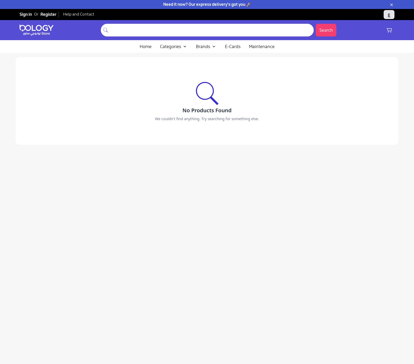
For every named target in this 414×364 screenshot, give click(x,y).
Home (146, 46)
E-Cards (233, 46)
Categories (173, 46)
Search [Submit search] (326, 30)
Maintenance (262, 46)
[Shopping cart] (389, 30)
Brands (206, 46)
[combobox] (212, 30)
